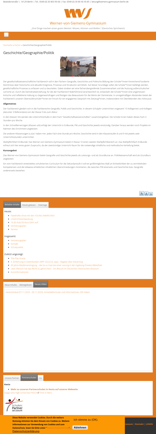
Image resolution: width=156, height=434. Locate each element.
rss (40, 378)
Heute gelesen (29, 205)
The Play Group (18, 258)
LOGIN (149, 424)
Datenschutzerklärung (58, 427)
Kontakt (14, 243)
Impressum (127, 424)
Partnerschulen (30, 376)
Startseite (7, 45)
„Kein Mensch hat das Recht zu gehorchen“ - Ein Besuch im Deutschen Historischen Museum (55, 268)
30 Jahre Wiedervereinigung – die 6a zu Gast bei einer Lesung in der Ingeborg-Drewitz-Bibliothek (56, 265)
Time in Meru (45, 392)
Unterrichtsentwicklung (22, 218)
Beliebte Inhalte (12, 204)
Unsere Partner (12, 378)
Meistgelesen (26, 284)
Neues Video (40, 284)
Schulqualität (17, 247)
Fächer (17, 45)
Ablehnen (80, 427)
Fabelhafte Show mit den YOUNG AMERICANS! (33, 215)
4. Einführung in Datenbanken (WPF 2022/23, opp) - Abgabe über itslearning (47, 261)
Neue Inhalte (11, 284)
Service (14, 229)
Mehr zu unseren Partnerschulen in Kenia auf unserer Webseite (44, 389)
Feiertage (42, 205)
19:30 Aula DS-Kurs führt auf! (24, 222)
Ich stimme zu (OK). (86, 419)
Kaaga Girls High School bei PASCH (21, 392)
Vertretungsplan (18, 225)
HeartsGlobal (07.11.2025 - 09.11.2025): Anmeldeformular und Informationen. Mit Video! (48, 292)
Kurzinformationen (20, 272)
